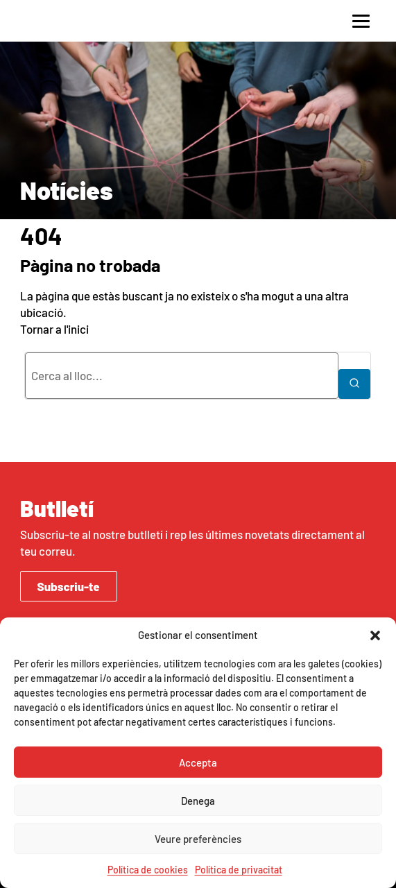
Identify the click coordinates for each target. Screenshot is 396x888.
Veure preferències (198, 838)
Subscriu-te (68, 586)
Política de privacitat (238, 870)
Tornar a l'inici (54, 329)
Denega (198, 800)
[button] (375, 635)
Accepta (198, 762)
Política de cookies (147, 870)
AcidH (61, 21)
